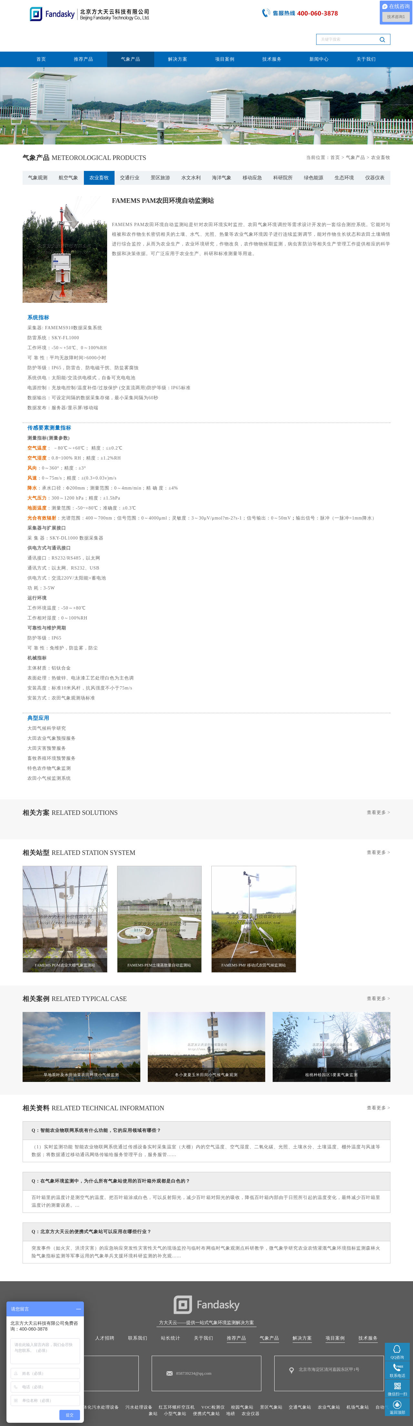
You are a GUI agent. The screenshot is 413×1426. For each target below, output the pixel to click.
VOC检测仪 (225, 1384)
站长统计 (170, 1314)
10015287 (291, 1413)
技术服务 (272, 33)
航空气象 (68, 153)
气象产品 (130, 33)
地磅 (245, 1391)
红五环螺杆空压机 (187, 1384)
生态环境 (344, 153)
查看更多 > (378, 788)
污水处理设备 (147, 1384)
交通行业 (129, 153)
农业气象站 (348, 1384)
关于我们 (366, 33)
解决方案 (177, 33)
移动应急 (252, 153)
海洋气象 (221, 153)
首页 (41, 33)
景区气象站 (287, 1384)
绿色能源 (313, 153)
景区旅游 (160, 153)
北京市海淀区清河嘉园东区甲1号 (331, 1346)
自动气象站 (156, 1391)
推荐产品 (83, 33)
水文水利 (191, 153)
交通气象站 (318, 1384)
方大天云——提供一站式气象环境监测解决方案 (206, 1298)
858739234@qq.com (195, 1350)
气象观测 (37, 153)
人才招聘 (105, 1314)
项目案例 (225, 33)
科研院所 (283, 153)
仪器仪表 (375, 153)
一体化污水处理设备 (105, 1384)
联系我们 (137, 1314)
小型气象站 (186, 1391)
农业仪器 (266, 1391)
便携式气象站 (219, 1391)
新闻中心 (319, 33)
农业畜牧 (99, 153)
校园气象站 (257, 1384)
